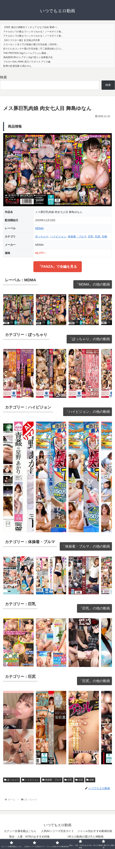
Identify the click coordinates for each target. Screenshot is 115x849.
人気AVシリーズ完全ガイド (57, 831)
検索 (3, 77)
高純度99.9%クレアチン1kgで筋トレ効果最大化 (28, 57)
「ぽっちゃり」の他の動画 (89, 339)
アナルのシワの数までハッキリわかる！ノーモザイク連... (33, 31)
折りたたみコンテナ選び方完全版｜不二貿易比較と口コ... (33, 48)
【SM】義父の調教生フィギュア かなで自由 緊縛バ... (30, 27)
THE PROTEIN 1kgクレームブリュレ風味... (25, 53)
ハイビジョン (58, 236)
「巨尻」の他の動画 (94, 681)
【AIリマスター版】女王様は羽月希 (21, 40)
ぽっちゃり (42, 236)
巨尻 (97, 236)
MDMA (39, 228)
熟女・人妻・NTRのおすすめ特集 (29, 836)
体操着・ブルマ (77, 236)
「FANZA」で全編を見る (57, 266)
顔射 (104, 236)
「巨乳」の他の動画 (94, 608)
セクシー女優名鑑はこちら (20, 831)
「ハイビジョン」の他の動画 (87, 412)
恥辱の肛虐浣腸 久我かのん (17, 66)
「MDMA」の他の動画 (92, 284)
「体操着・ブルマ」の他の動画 (86, 546)
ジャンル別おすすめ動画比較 (94, 831)
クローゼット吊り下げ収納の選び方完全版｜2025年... (31, 44)
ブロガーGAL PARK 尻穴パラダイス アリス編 (26, 61)
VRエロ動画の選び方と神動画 (85, 836)
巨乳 (90, 236)
